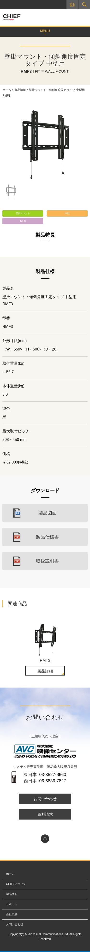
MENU (45, 31)
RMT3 (45, 660)
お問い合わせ (73, 5)
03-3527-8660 (52, 774)
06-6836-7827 (52, 780)
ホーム (6, 90)
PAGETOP (45, 838)
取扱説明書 (47, 561)
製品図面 (47, 512)
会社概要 (12, 914)
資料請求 (45, 814)
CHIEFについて (16, 884)
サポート (12, 904)
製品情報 (20, 90)
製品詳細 (45, 671)
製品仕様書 (47, 536)
